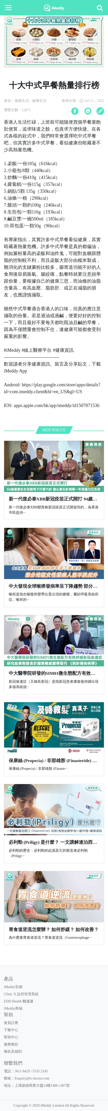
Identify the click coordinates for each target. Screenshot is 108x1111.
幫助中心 (11, 1037)
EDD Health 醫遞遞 (18, 1001)
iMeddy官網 (13, 987)
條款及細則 (13, 1051)
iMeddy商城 (13, 1008)
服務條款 (11, 1044)
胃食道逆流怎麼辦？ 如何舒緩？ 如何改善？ (54, 929)
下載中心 (11, 1030)
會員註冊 (11, 1023)
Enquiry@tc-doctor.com (32, 1078)
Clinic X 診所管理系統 (21, 994)
